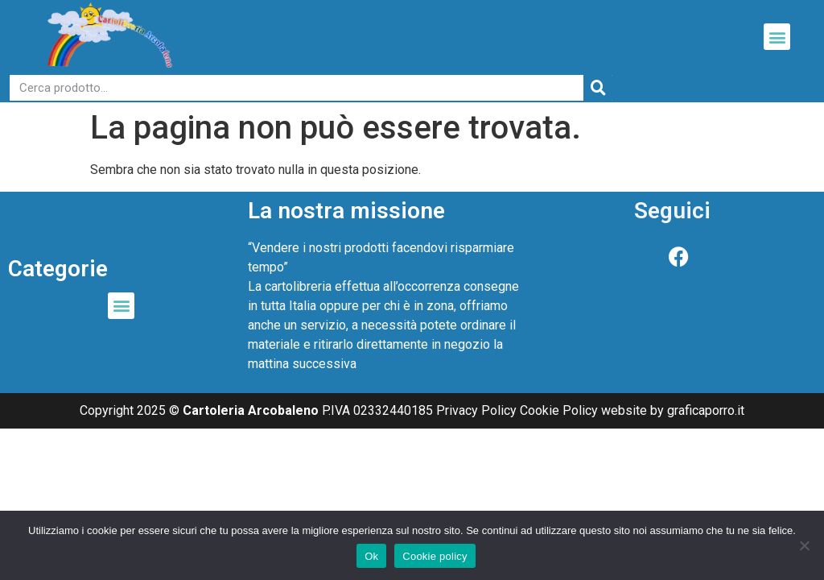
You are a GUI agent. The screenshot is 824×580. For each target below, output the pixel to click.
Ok (371, 556)
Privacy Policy (476, 410)
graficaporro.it (705, 410)
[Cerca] (597, 88)
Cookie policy (435, 556)
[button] (777, 36)
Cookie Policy (559, 410)
